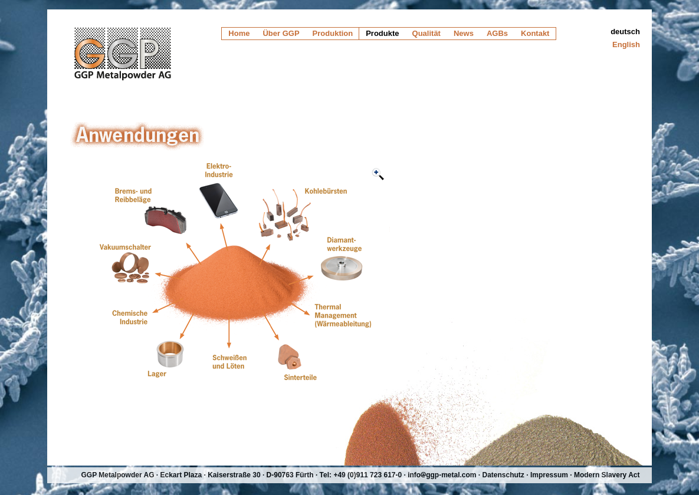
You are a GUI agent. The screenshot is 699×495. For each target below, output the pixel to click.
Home (239, 33)
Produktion (333, 33)
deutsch (625, 31)
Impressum (549, 475)
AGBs (497, 33)
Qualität (426, 33)
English (626, 44)
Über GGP (280, 33)
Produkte (382, 33)
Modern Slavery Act (607, 475)
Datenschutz (503, 475)
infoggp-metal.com (442, 475)
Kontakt (535, 33)
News (464, 33)
